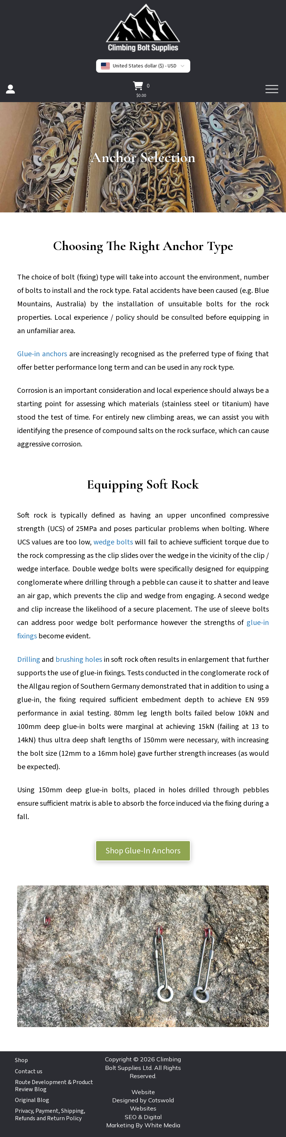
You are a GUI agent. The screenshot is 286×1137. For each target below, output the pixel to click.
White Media (162, 1125)
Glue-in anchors (42, 354)
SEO (131, 1117)
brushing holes (78, 659)
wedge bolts (113, 542)
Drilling (28, 659)
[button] (141, 85)
